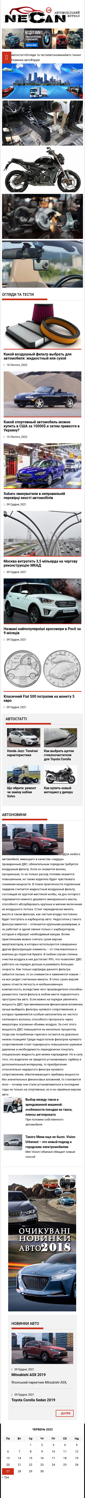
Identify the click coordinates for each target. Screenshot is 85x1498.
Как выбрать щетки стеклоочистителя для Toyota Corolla (59, 755)
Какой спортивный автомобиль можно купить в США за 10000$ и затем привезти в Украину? (42, 426)
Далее (64, 1413)
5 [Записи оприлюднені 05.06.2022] (77, 1445)
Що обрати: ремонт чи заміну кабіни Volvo (21, 792)
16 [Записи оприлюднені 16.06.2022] (42, 1458)
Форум (34, 60)
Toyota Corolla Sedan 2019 (33, 1400)
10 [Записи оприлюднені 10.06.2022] (53, 1451)
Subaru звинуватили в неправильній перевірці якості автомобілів (34, 496)
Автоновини (56, 55)
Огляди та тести (37, 55)
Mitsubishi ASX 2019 (29, 1375)
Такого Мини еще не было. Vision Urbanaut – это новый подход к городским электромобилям (50, 1142)
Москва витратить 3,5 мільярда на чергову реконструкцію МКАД (41, 563)
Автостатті (18, 55)
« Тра (5, 1477)
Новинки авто (21, 60)
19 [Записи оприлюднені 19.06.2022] (76, 1458)
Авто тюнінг (73, 55)
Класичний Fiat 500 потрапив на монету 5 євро (39, 698)
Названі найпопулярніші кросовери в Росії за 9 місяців (42, 631)
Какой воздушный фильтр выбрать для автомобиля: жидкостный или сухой (38, 356)
